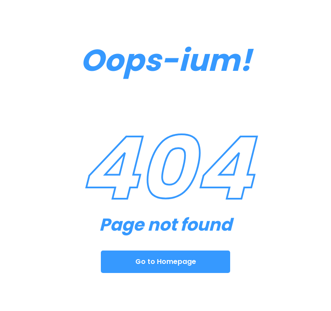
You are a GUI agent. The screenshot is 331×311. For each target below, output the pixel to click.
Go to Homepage (165, 262)
